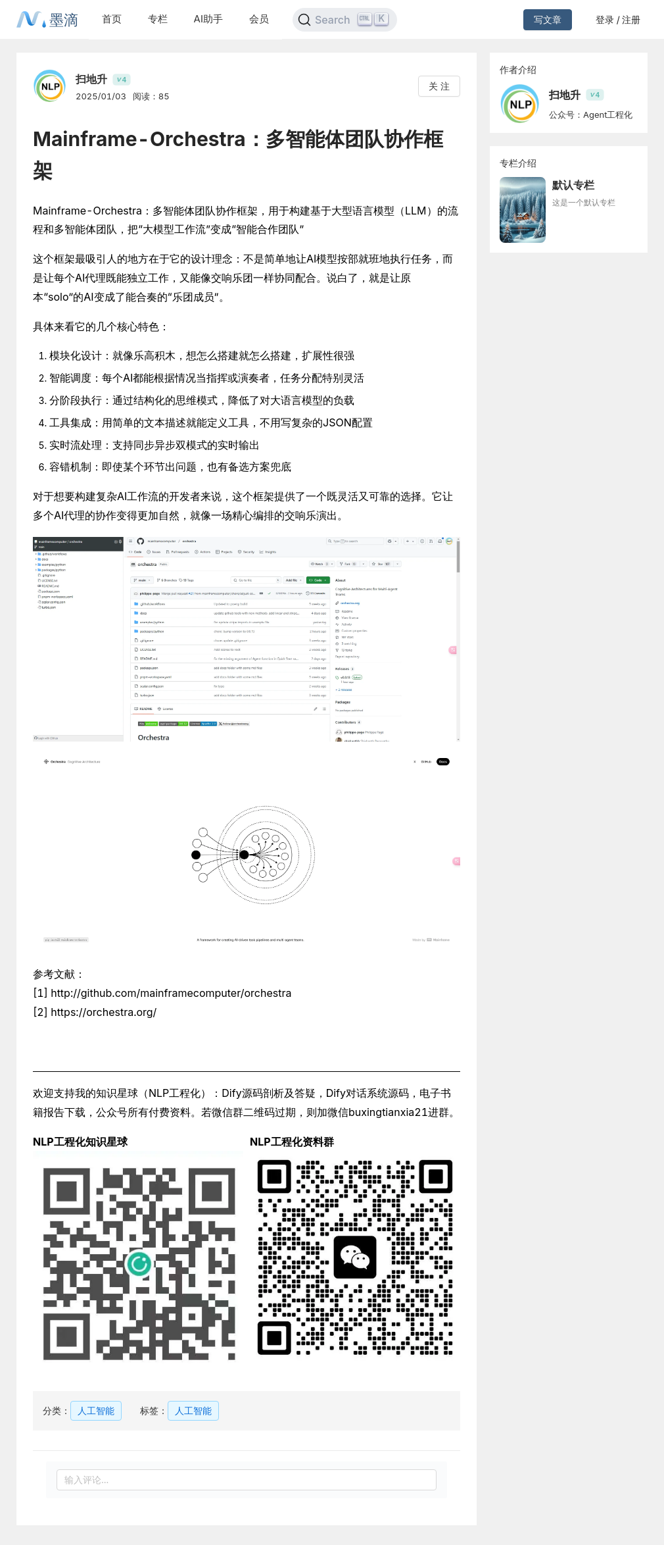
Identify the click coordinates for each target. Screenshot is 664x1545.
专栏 (158, 19)
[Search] (345, 20)
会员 (259, 19)
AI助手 (208, 19)
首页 (112, 19)
